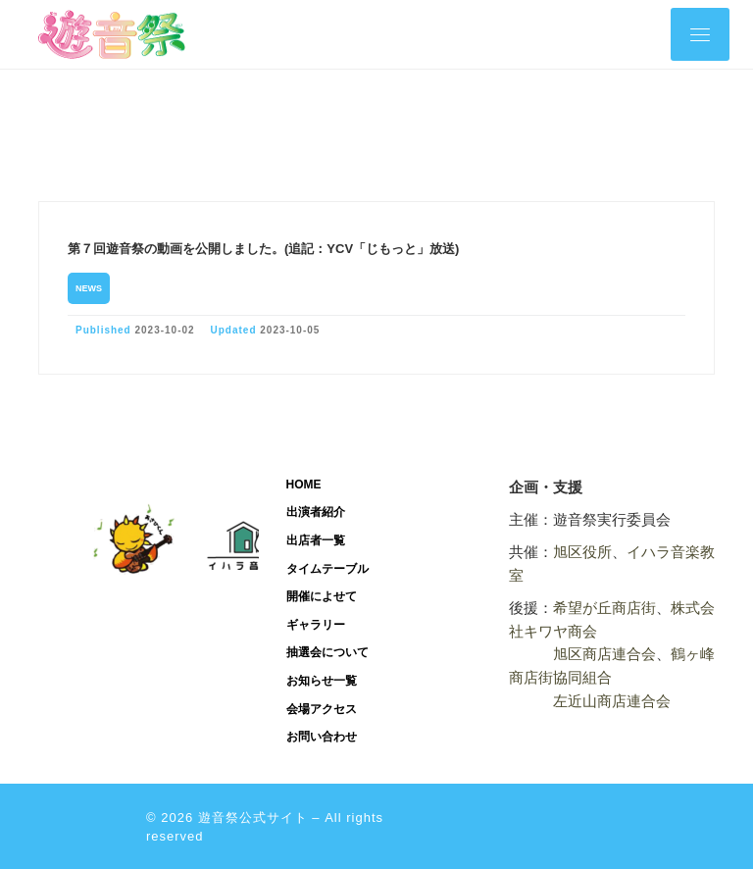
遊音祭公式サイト (253, 817)
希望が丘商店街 (604, 607)
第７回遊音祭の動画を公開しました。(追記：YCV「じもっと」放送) (263, 248)
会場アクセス (321, 709)
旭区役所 (582, 551)
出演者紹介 (315, 512)
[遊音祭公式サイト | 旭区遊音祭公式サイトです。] (111, 33)
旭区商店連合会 (604, 653)
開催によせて (321, 596)
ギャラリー (315, 625)
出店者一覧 (315, 540)
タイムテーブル (327, 569)
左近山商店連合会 (612, 700)
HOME (304, 484)
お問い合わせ (321, 736)
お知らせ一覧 (321, 681)
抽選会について (327, 652)
